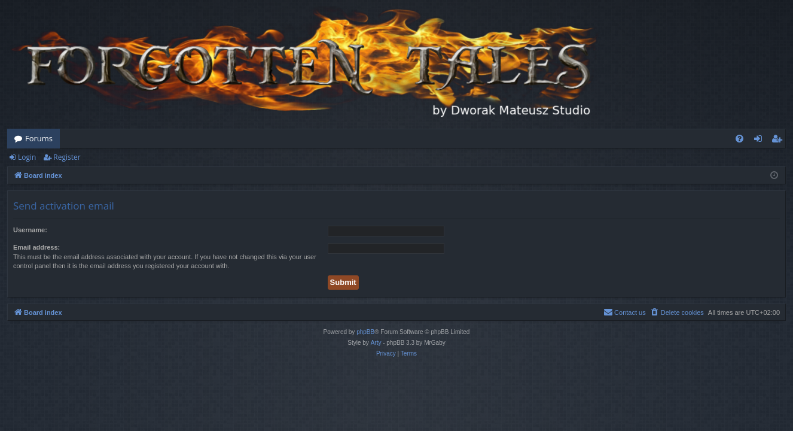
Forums (39, 138)
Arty (376, 342)
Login (27, 157)
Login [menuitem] (760, 140)
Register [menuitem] (779, 140)
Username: (30, 229)
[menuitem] (739, 138)
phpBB (365, 332)
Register (66, 157)
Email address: (36, 247)
